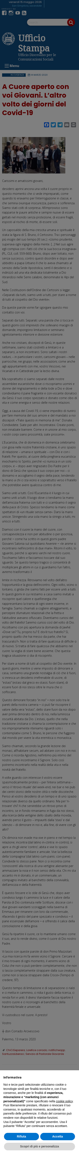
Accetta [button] (57, 1136)
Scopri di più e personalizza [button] (39, 1146)
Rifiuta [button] (21, 1136)
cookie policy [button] (64, 1101)
